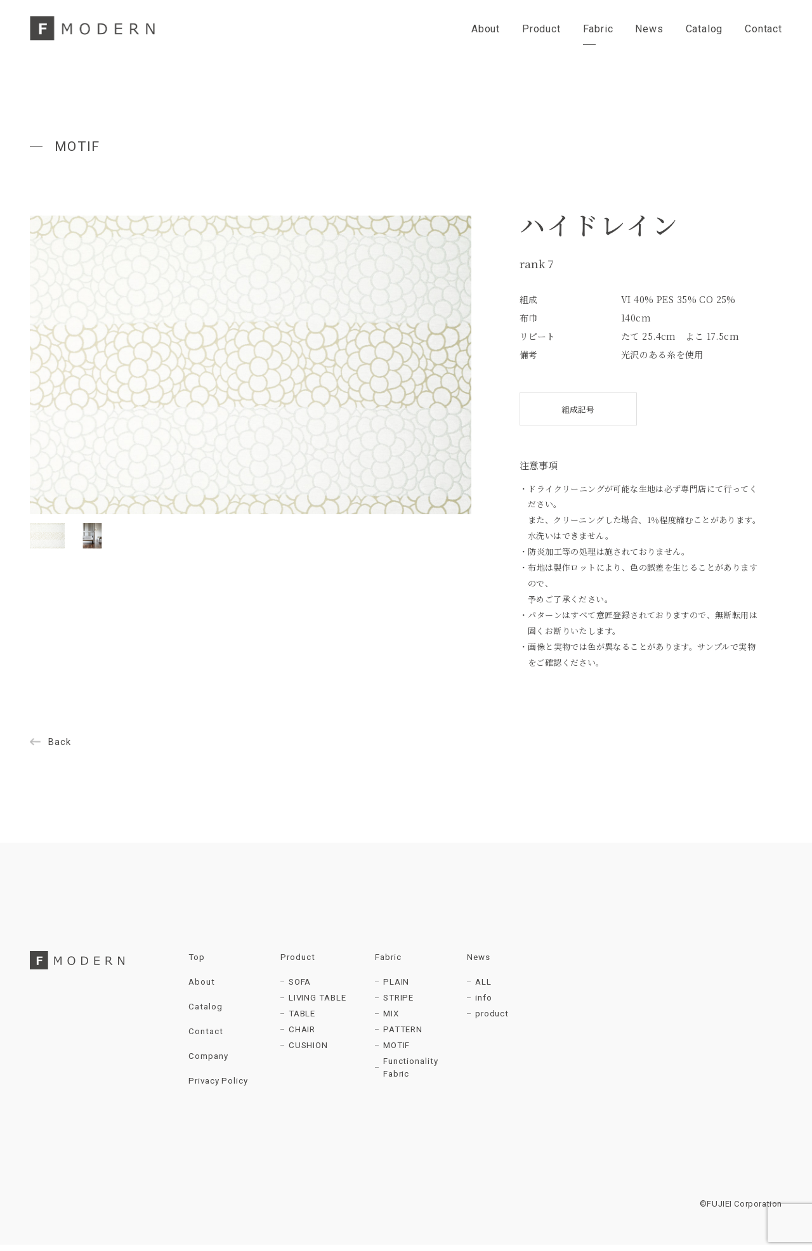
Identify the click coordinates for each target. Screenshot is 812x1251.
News (479, 961)
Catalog (205, 1011)
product (493, 1019)
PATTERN (405, 1035)
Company (209, 1062)
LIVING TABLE (318, 1002)
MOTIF (398, 1052)
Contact (205, 1037)
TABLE (303, 1019)
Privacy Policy (218, 1087)
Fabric (388, 961)
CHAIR (303, 1035)
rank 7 (539, 263)
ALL (484, 986)
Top (196, 961)
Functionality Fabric (412, 1075)
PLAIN (397, 986)
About (202, 986)
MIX (392, 1019)
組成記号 (578, 410)
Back (60, 744)
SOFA (301, 986)
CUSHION (309, 1052)
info (485, 1002)
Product (297, 961)
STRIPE (400, 1002)
